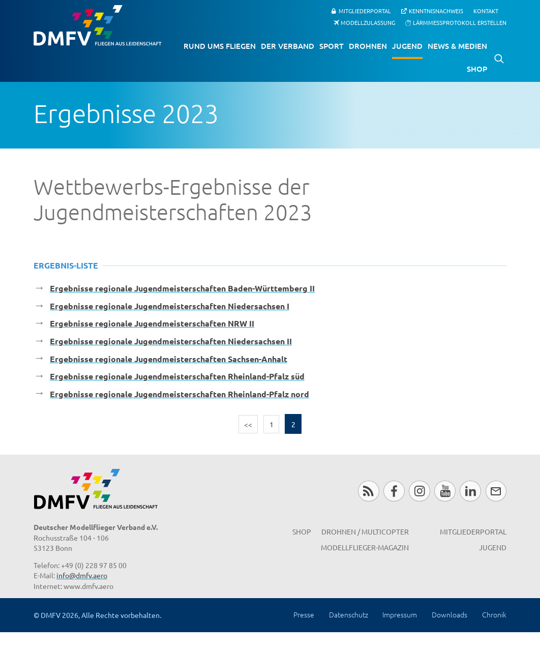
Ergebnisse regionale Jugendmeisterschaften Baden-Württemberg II (182, 288)
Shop (477, 69)
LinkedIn (470, 491)
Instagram (419, 491)
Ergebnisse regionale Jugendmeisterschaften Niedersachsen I (169, 306)
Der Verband (287, 46)
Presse (303, 614)
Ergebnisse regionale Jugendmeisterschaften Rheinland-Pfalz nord (179, 394)
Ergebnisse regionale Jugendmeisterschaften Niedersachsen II (171, 341)
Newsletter (496, 491)
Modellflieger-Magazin (365, 547)
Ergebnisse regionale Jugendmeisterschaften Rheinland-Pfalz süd (177, 376)
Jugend (407, 46)
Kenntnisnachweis (436, 11)
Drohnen (368, 46)
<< (248, 424)
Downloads (449, 614)
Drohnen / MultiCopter (365, 531)
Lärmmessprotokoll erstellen (459, 22)
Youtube (444, 491)
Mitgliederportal (365, 11)
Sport (331, 46)
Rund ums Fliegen (220, 46)
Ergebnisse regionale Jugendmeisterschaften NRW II (152, 323)
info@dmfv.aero (81, 575)
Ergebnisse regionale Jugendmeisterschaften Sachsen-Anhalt (168, 358)
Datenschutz (348, 614)
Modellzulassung (368, 22)
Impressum (399, 614)
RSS (368, 491)
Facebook (393, 491)
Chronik (494, 614)
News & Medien (457, 46)
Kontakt (485, 11)
